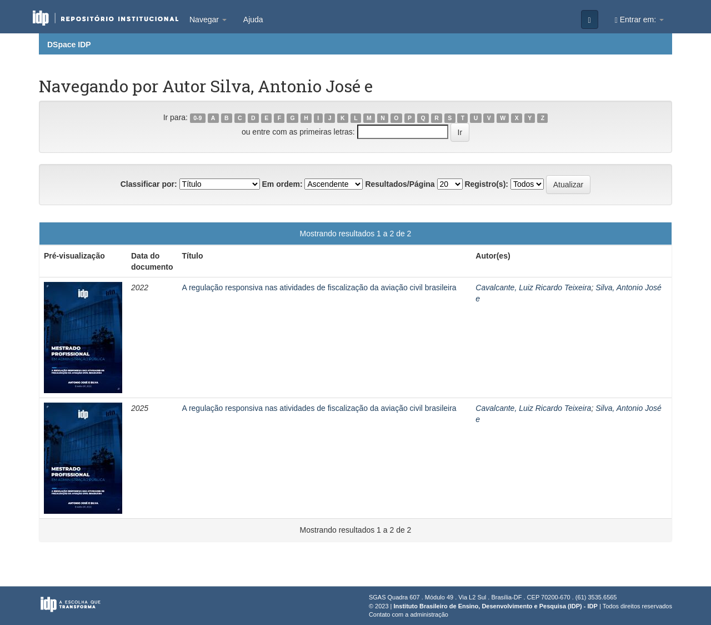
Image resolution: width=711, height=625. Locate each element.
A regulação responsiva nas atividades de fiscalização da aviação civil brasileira (319, 287)
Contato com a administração (408, 614)
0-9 (197, 118)
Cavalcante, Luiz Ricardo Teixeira (533, 287)
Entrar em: (639, 19)
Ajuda (253, 19)
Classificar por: (149, 184)
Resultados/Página (399, 184)
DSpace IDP (69, 44)
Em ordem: (282, 184)
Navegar (208, 19)
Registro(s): (486, 184)
